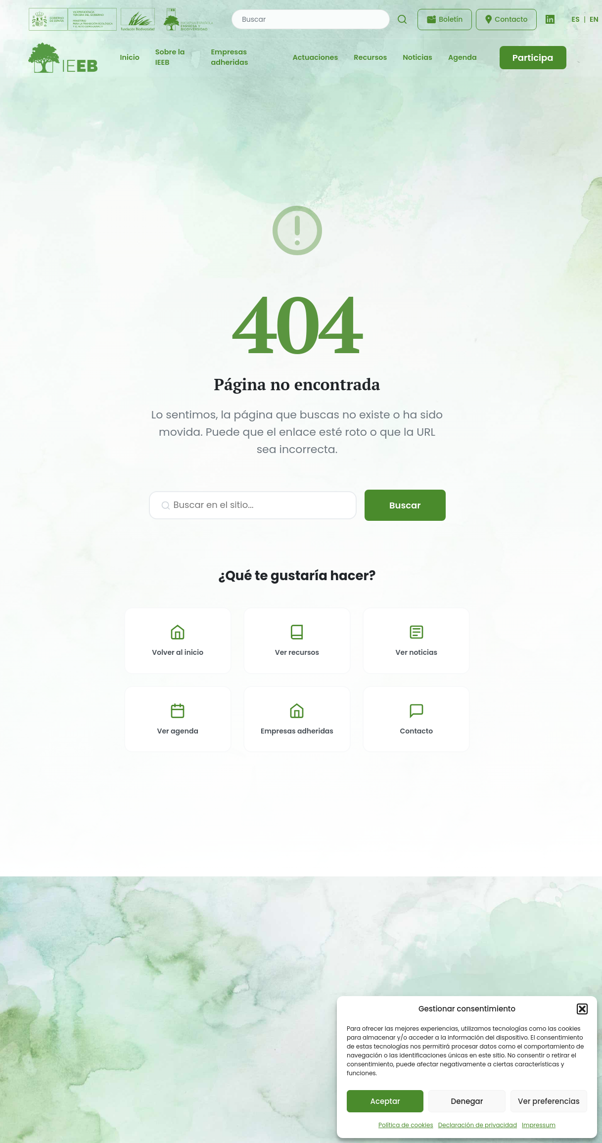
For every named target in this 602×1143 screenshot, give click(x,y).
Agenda (462, 57)
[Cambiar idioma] (575, 19)
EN (594, 19)
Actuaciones (315, 57)
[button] (582, 1009)
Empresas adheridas (229, 57)
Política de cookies (405, 1125)
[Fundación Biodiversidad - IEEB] (122, 19)
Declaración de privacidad (477, 1125)
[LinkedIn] (550, 19)
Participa (533, 57)
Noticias (417, 57)
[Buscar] (402, 19)
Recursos (370, 57)
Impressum (539, 1125)
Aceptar (385, 1101)
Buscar (405, 505)
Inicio (129, 57)
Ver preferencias (549, 1101)
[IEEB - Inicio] (62, 57)
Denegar (467, 1101)
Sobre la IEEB (170, 57)
